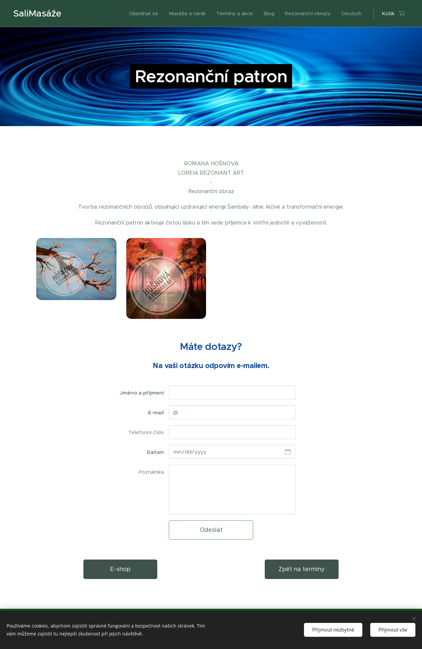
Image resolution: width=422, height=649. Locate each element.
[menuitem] (145, 13)
